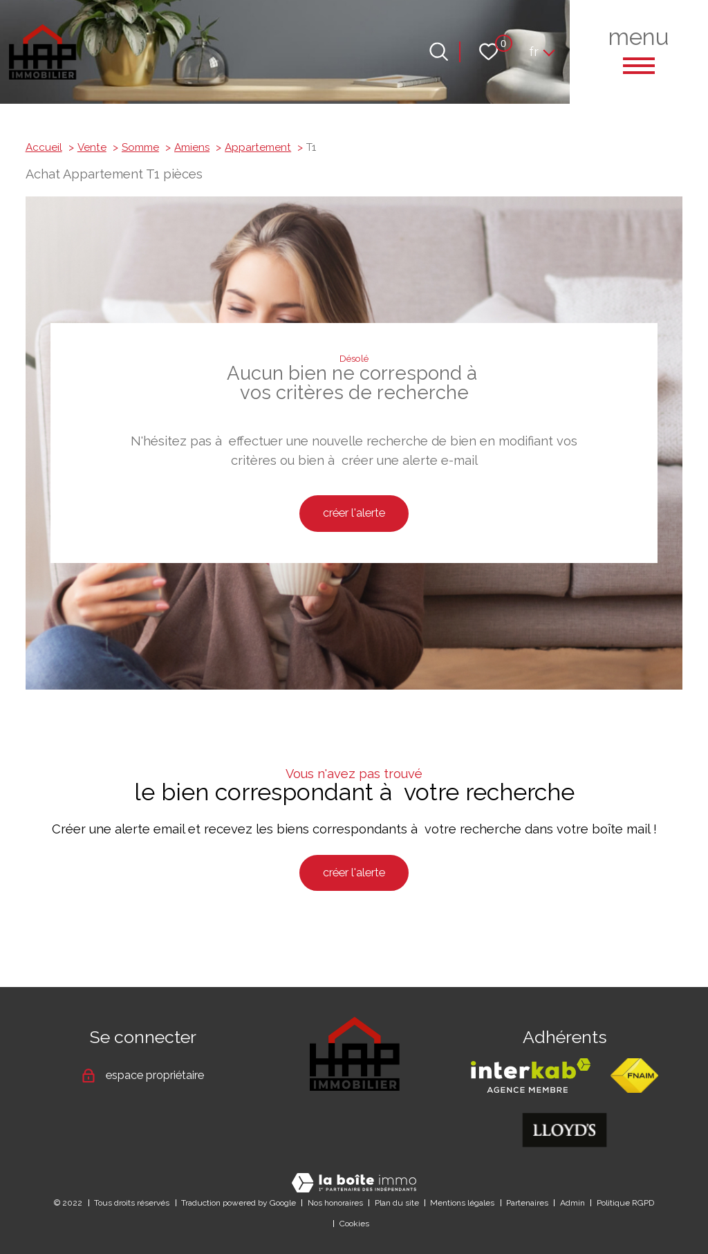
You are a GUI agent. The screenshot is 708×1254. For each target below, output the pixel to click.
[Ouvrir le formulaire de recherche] (439, 52)
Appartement (258, 147)
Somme (140, 147)
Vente (91, 147)
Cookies (354, 1223)
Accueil (44, 147)
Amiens (191, 147)
